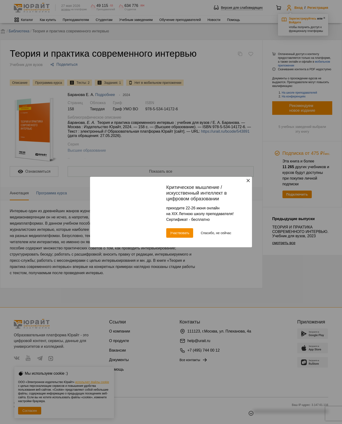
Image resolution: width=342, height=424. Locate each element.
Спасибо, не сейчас (216, 233)
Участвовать (179, 233)
